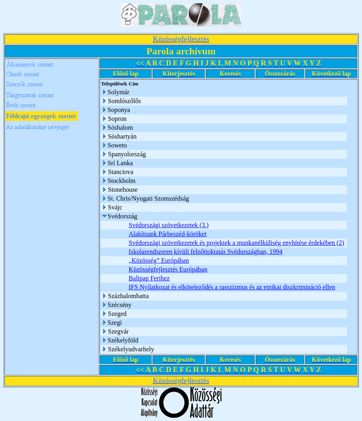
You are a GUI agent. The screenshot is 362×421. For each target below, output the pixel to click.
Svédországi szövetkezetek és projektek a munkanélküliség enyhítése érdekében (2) (236, 242)
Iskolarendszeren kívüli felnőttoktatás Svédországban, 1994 (206, 251)
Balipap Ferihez (149, 278)
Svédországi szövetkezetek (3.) (169, 225)
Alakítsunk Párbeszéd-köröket (168, 233)
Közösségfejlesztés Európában (168, 269)
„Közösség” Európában (159, 260)
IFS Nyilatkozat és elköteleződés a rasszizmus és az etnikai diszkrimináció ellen (232, 287)
